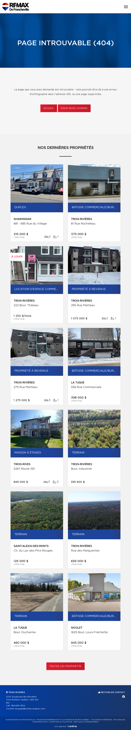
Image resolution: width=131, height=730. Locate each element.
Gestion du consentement (86, 722)
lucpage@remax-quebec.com (30, 709)
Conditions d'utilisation (60, 722)
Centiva (72, 726)
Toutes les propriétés (65, 666)
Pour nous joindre (74, 108)
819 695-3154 (18, 706)
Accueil (48, 108)
